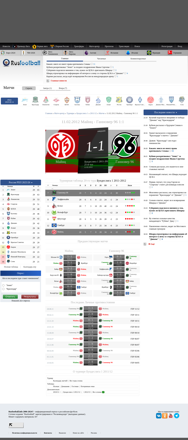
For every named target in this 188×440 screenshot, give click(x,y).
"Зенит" (9, 285)
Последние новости (165, 112)
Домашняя (65, 386)
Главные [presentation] (65, 58)
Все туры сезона (76, 381)
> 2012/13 (86, 392)
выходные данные (77, 414)
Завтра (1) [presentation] (47, 88)
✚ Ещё (151, 244)
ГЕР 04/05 (135, 363)
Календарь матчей (60, 381)
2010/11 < (57, 392)
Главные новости (59, 80)
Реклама (94, 433)
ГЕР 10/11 (135, 315)
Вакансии (62, 433)
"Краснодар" (11, 289)
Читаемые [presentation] (101, 58)
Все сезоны (98, 392)
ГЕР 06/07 (135, 339)
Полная (56, 386)
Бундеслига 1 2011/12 (99, 371)
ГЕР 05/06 (135, 351)
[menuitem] (60, 46)
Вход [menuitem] (180, 46)
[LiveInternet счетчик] (16, 427)
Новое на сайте (78, 433)
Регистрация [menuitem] (167, 46)
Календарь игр (29, 267)
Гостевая (75, 386)
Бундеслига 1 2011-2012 (97, 161)
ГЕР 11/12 (135, 309)
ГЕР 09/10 (135, 327)
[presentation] (25, 87)
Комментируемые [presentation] (138, 58)
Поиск (137, 46)
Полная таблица (11, 267)
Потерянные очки (88, 386)
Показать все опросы (21, 300)
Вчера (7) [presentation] (63, 88)
